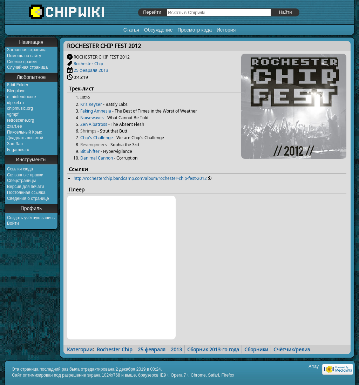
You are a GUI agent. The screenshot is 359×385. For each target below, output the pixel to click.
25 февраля (85, 70)
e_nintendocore (21, 96)
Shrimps (88, 131)
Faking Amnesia (95, 111)
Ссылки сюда (20, 169)
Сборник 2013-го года (213, 349)
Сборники (256, 349)
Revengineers (93, 145)
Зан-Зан (15, 143)
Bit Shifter (90, 151)
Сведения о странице (28, 198)
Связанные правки (25, 175)
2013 (103, 70)
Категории (80, 349)
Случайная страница (27, 67)
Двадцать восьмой (25, 137)
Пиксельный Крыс (24, 132)
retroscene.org (20, 120)
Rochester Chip (88, 64)
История (226, 30)
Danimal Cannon (96, 158)
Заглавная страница (27, 49)
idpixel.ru (15, 102)
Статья (131, 30)
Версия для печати (25, 186)
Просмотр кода (194, 30)
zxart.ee (14, 126)
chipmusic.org (20, 108)
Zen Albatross (93, 124)
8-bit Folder (17, 84)
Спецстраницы (21, 180)
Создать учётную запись (31, 217)
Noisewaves (92, 118)
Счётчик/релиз (291, 349)
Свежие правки (21, 61)
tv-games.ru (18, 149)
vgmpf (13, 114)
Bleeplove (16, 90)
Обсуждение (158, 30)
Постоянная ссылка (26, 192)
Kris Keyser (91, 104)
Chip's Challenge (96, 138)
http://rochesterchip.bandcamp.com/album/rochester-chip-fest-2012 (140, 178)
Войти (13, 223)
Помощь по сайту (24, 55)
